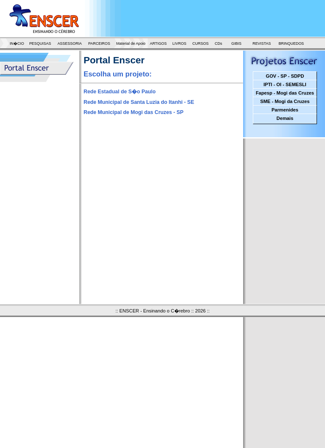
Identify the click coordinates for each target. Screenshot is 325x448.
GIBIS (236, 43)
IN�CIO (17, 43)
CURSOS (200, 43)
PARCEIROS (99, 43)
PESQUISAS (40, 43)
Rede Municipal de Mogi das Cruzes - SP (134, 112)
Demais (284, 118)
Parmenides (284, 109)
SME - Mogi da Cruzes (285, 101)
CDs (218, 43)
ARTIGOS (158, 43)
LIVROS (180, 43)
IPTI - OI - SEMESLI (284, 84)
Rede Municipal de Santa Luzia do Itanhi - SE (139, 102)
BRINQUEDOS (291, 43)
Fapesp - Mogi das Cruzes (285, 92)
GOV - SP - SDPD (285, 76)
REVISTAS (261, 43)
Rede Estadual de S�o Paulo (120, 92)
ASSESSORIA (69, 43)
